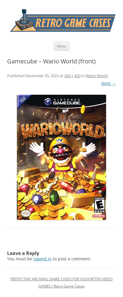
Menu (61, 46)
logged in (42, 259)
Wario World (97, 75)
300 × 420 (72, 75)
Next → (108, 83)
